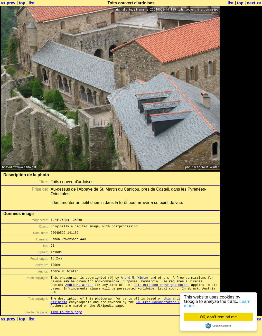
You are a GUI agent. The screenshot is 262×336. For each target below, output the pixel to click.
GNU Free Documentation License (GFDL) (170, 314)
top (22, 3)
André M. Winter (135, 285)
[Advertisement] (241, 127)
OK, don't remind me (218, 317)
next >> (254, 3)
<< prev (8, 3)
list (32, 3)
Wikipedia (59, 314)
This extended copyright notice (161, 294)
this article (174, 310)
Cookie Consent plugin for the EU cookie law (218, 326)
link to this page (66, 326)
